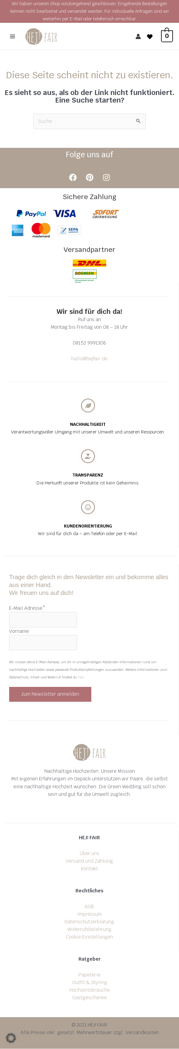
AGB (89, 907)
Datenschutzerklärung (89, 922)
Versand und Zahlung (89, 861)
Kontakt (89, 869)
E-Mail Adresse (27, 608)
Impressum (89, 914)
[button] (11, 1038)
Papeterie (89, 975)
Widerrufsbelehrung (89, 929)
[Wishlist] (150, 36)
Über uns (89, 853)
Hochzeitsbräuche (89, 990)
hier (81, 677)
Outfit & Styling (89, 982)
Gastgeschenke (89, 998)
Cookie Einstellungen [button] (89, 937)
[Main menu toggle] (12, 36)
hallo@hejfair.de (89, 359)
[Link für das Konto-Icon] (138, 36)
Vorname (19, 631)
